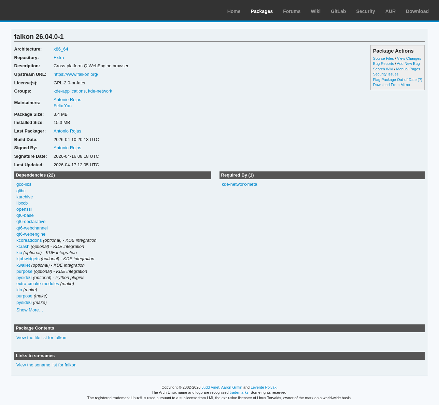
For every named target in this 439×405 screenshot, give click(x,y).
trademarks (239, 392)
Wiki (316, 11)
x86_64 (61, 49)
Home (234, 11)
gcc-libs (23, 184)
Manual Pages (408, 69)
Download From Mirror (391, 85)
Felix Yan (63, 105)
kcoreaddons (29, 240)
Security (365, 11)
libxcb (22, 203)
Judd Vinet (211, 387)
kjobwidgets (28, 258)
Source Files (383, 58)
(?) (419, 80)
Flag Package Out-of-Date (395, 80)
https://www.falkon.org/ (76, 74)
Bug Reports (383, 63)
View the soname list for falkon (46, 364)
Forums (291, 11)
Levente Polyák (263, 387)
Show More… (29, 309)
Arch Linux (37, 10)
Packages (262, 11)
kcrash (22, 246)
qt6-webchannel (32, 228)
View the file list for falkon (41, 337)
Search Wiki (383, 69)
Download (417, 11)
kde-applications (70, 91)
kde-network (100, 91)
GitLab (338, 11)
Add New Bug (408, 63)
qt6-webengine (30, 234)
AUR (390, 11)
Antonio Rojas (67, 99)
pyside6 (24, 277)
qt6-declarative (30, 221)
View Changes (409, 58)
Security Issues (385, 74)
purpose (24, 271)
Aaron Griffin (231, 387)
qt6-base (25, 215)
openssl (24, 209)
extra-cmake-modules (37, 283)
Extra (59, 57)
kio (19, 252)
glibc (21, 190)
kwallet (23, 265)
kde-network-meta (239, 184)
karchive (24, 196)
